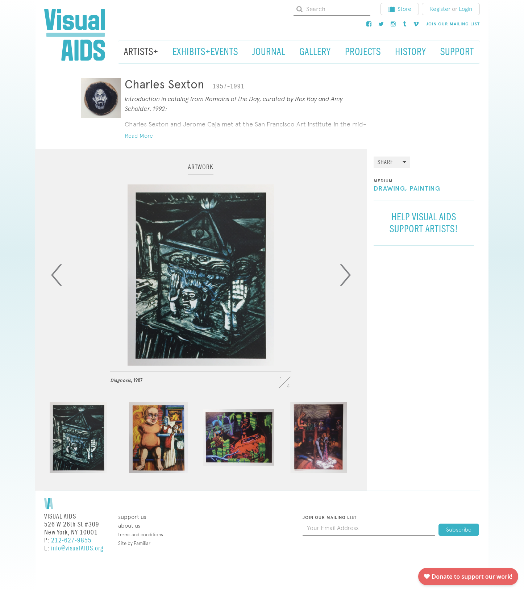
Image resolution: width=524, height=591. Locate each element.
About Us (129, 525)
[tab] (200, 170)
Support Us (132, 516)
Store (399, 8)
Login (465, 8)
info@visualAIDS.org (77, 548)
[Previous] (56, 275)
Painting (424, 188)
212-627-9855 (71, 540)
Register (439, 8)
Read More (139, 135)
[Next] (345, 275)
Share (385, 162)
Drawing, (390, 188)
